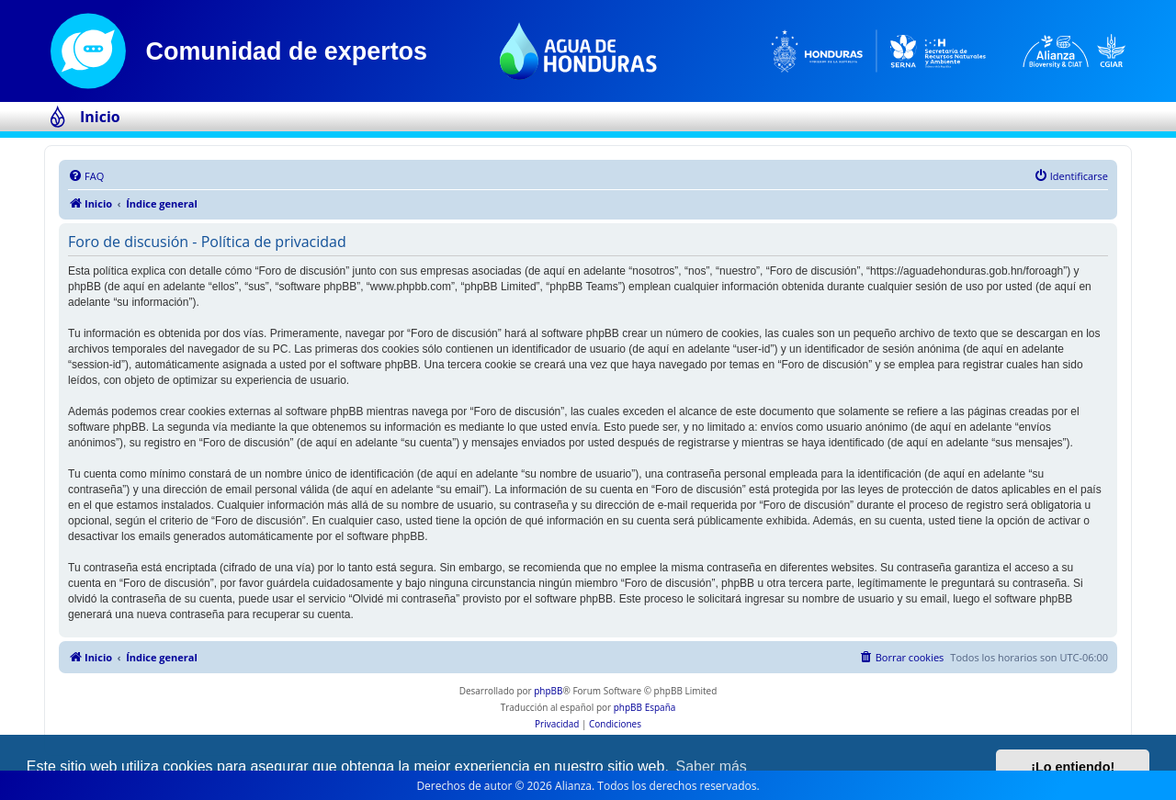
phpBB (548, 690)
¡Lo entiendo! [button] (1072, 767)
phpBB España (645, 707)
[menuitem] (86, 176)
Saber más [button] (711, 766)
